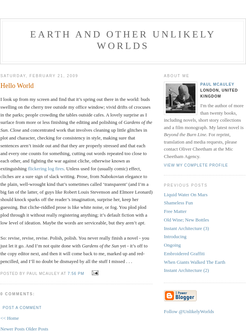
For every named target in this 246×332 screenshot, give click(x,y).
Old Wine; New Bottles (186, 220)
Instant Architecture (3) (186, 228)
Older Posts (37, 329)
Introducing (175, 236)
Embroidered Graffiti (184, 253)
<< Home (9, 318)
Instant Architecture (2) (186, 270)
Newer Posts (13, 329)
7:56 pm (76, 274)
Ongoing (172, 245)
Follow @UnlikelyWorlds (189, 311)
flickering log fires (46, 168)
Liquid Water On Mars (186, 194)
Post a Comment (22, 308)
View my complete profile (196, 165)
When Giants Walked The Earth (194, 262)
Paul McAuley (217, 84)
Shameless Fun (178, 203)
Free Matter (175, 211)
